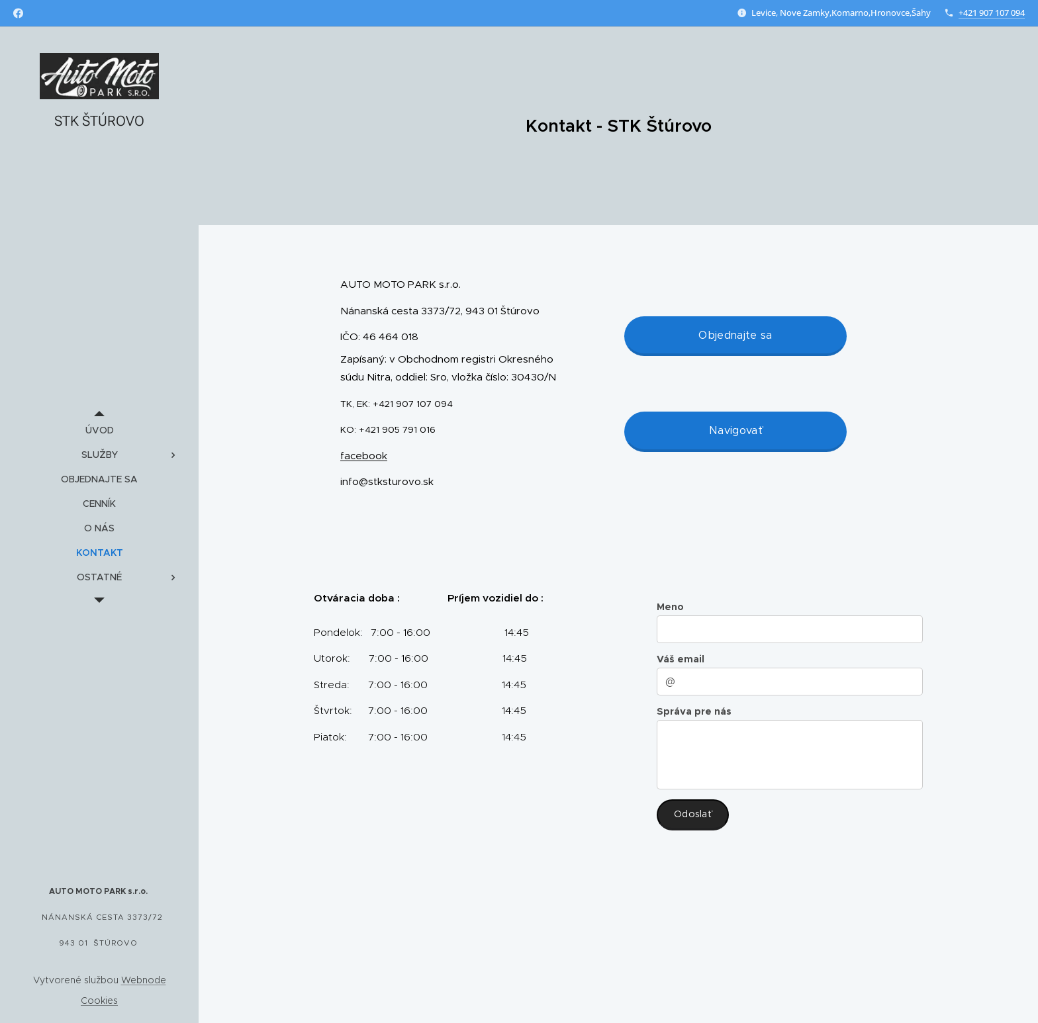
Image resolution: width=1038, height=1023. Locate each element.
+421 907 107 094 (992, 13)
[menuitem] (99, 430)
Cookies (99, 1000)
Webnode (143, 980)
